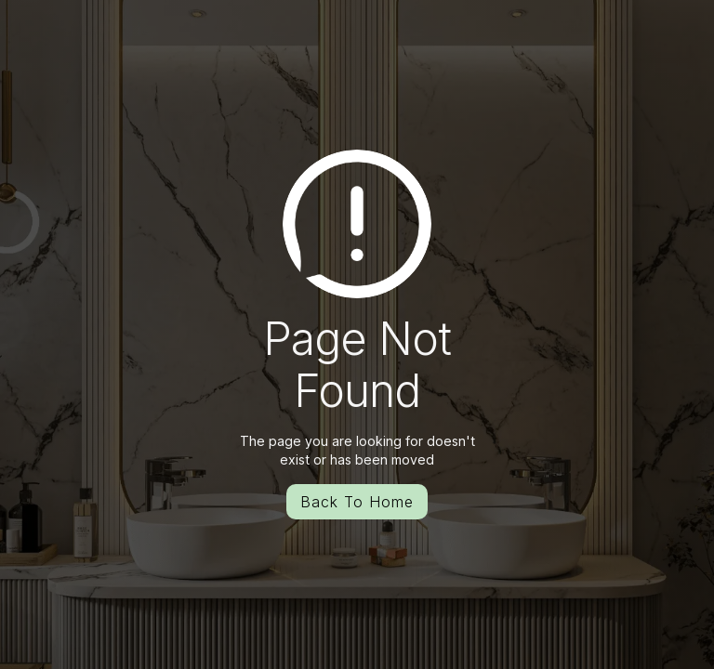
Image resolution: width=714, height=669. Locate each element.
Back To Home (357, 501)
